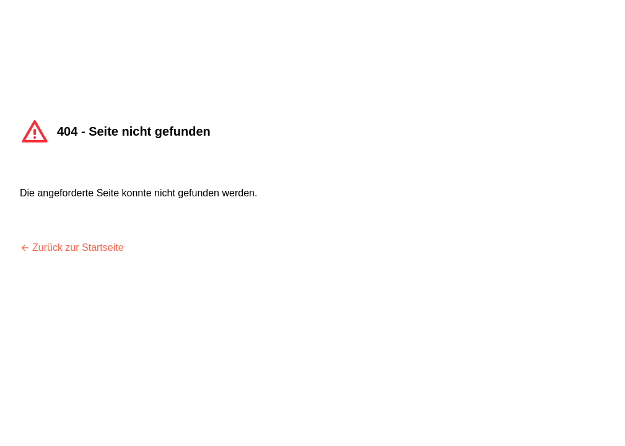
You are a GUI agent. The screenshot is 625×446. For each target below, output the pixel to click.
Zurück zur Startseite (72, 247)
